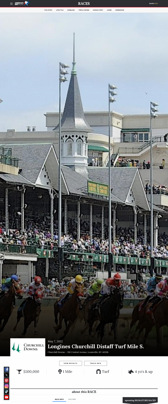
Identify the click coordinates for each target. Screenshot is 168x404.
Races (84, 3)
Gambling (71, 10)
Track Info (95, 363)
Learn (109, 10)
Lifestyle (59, 10)
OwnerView (119, 10)
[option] (84, 184)
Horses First (98, 10)
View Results (70, 363)
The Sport (48, 10)
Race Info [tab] (59, 399)
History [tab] (72, 399)
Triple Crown (83, 10)
